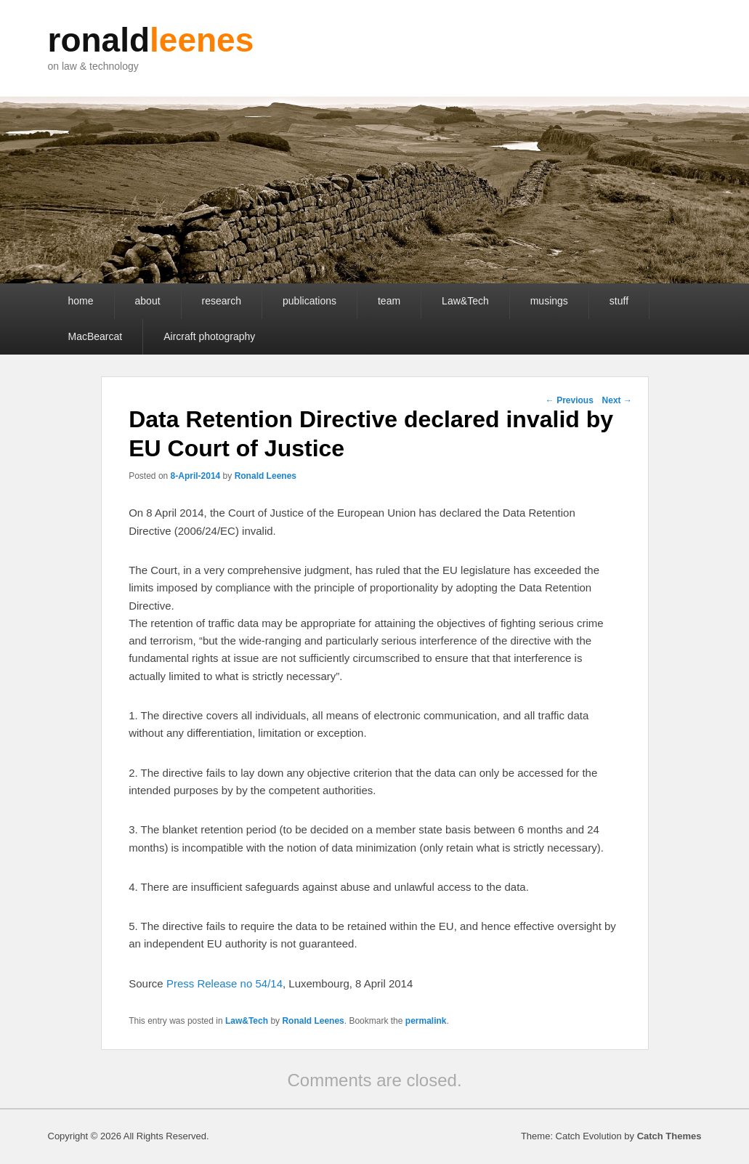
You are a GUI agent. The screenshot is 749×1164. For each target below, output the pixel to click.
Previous (570, 400)
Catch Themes (669, 1136)
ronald (151, 40)
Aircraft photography (209, 336)
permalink (426, 1021)
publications (309, 301)
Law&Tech (465, 301)
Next (617, 400)
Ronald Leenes (265, 476)
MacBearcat (95, 336)
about (148, 301)
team (389, 301)
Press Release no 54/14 (224, 983)
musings (549, 301)
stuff (619, 301)
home (81, 301)
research (221, 301)
